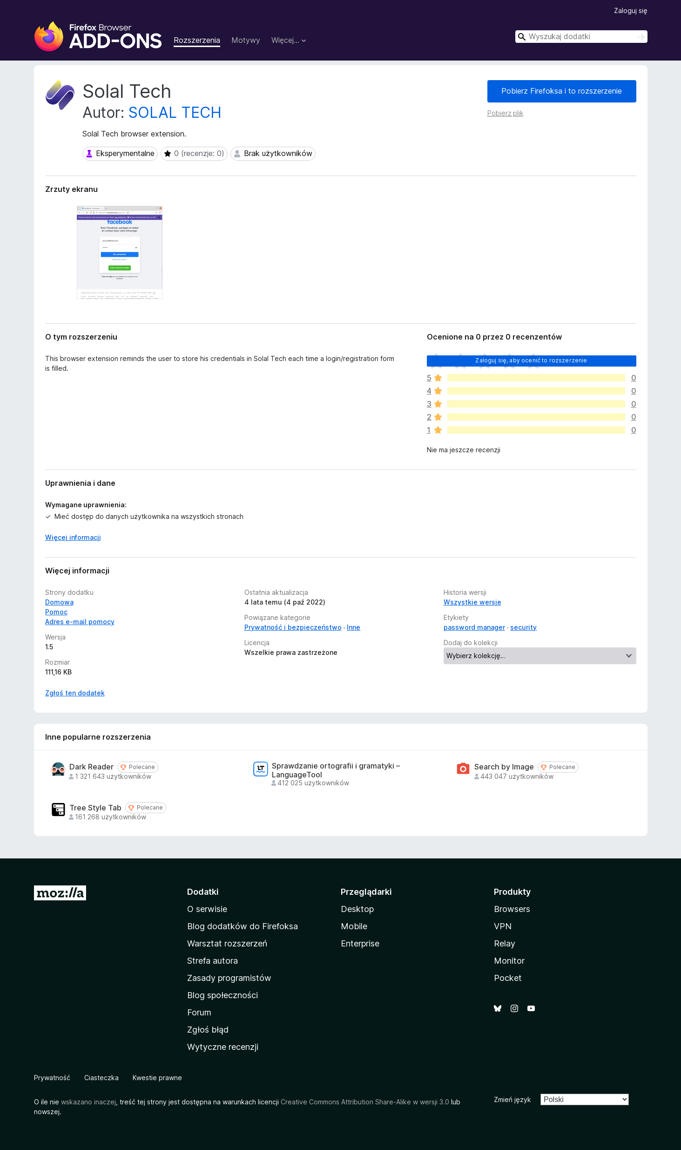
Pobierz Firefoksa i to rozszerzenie (561, 90)
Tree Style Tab (95, 807)
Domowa (59, 602)
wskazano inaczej (88, 1102)
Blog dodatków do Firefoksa (242, 926)
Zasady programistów (229, 978)
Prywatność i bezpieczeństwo (293, 627)
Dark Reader (91, 766)
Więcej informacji (73, 537)
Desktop (357, 909)
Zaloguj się (630, 10)
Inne (353, 627)
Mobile (354, 926)
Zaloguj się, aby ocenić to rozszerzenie (531, 360)
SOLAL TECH (175, 112)
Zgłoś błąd (208, 1029)
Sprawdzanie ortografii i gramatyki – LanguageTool (336, 770)
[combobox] (581, 36)
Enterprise (360, 943)
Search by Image (504, 766)
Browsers (512, 909)
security (523, 627)
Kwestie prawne (157, 1078)
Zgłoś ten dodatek (75, 693)
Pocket (508, 978)
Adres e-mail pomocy (80, 622)
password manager (474, 627)
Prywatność (52, 1078)
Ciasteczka (101, 1078)
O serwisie (207, 909)
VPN (503, 926)
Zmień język (512, 1099)
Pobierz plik (505, 113)
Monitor (509, 961)
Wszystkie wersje (472, 602)
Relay (504, 943)
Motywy (245, 40)
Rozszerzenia (197, 40)
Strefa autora (212, 961)
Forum (199, 1012)
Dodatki (203, 892)
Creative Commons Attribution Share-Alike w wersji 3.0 (365, 1102)
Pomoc (56, 612)
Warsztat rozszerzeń (227, 943)
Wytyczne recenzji (222, 1047)
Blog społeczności (222, 995)
